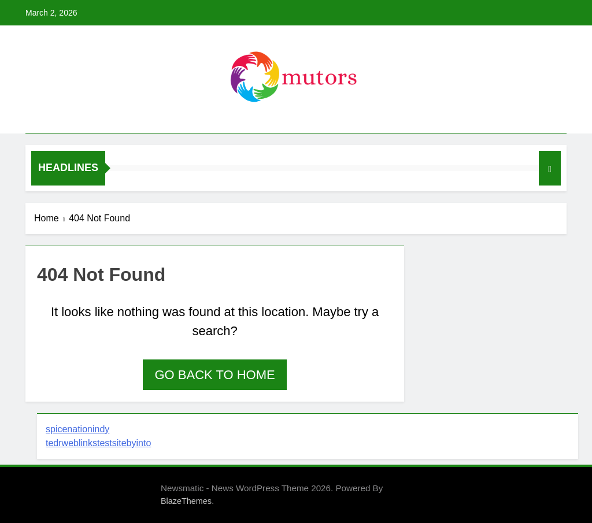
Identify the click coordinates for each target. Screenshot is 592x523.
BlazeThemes (186, 501)
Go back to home (214, 375)
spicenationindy (77, 429)
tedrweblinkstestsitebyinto (98, 443)
